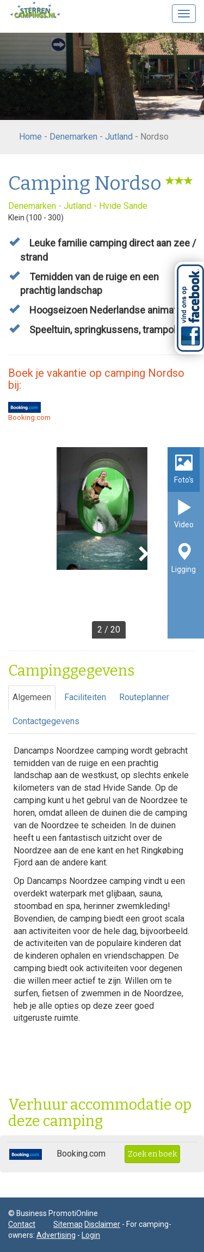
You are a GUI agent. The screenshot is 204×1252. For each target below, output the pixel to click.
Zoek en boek (152, 1154)
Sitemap (68, 1224)
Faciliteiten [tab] (85, 697)
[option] (102, 543)
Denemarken (73, 136)
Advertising (56, 1235)
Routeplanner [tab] (144, 697)
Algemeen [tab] (32, 697)
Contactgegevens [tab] (46, 721)
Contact (21, 1224)
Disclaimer (102, 1224)
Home (30, 136)
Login (91, 1235)
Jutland (119, 136)
